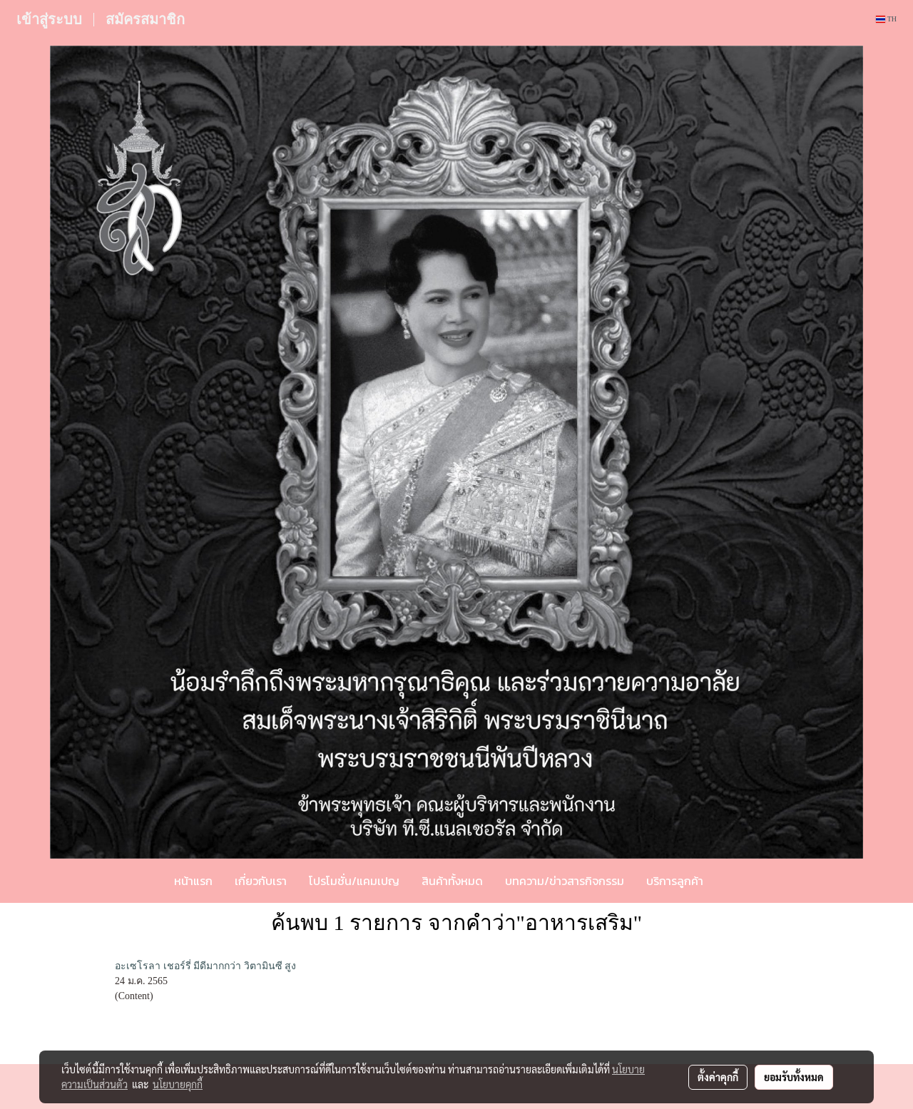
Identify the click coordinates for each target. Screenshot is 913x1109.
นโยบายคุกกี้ (178, 1084)
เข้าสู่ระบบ (49, 19)
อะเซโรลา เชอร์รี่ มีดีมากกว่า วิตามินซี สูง (205, 966)
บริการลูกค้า (674, 880)
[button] (735, 880)
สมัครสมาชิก (145, 19)
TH (886, 19)
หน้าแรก (193, 880)
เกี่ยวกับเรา (261, 880)
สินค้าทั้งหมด (452, 880)
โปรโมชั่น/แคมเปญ (354, 880)
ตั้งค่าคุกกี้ (718, 1076)
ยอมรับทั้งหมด (794, 1076)
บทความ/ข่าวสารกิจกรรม (564, 880)
